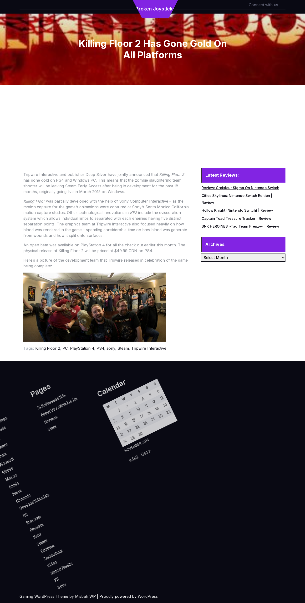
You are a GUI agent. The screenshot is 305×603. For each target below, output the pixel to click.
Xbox (94, 561)
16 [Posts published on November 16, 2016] (94, 445)
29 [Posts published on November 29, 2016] (102, 461)
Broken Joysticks (155, 9)
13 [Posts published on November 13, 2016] (108, 412)
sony (111, 348)
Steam (123, 348)
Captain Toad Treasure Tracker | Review (236, 218)
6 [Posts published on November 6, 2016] (102, 408)
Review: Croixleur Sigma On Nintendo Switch (240, 187)
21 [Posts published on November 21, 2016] (90, 463)
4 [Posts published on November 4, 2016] (92, 422)
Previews (38, 516)
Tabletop (64, 535)
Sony (49, 529)
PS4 (100, 348)
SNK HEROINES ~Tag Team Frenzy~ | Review (240, 226)
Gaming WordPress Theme (44, 596)
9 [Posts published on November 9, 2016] (88, 441)
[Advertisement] (152, 120)
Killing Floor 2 (47, 348)
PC (65, 348)
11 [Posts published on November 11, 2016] (98, 426)
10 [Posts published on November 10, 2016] (93, 433)
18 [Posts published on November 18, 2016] (104, 431)
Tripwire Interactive (148, 348)
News (10, 501)
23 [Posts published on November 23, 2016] (100, 450)
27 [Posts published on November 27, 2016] (121, 421)
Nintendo (18, 503)
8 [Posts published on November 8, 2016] (83, 448)
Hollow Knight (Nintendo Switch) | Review (237, 210)
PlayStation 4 (82, 348)
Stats (18, 459)
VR (87, 558)
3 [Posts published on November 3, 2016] (87, 429)
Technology (72, 538)
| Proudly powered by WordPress (127, 596)
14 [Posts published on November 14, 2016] (84, 459)
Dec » (120, 467)
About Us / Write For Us (13, 437)
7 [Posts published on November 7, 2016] (78, 455)
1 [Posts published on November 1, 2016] (77, 443)
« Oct (112, 479)
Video (75, 546)
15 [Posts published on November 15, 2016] (89, 452)
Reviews (44, 522)
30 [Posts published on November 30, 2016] (107, 454)
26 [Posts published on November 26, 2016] (116, 429)
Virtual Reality (86, 546)
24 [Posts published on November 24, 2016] (106, 442)
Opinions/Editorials (30, 500)
